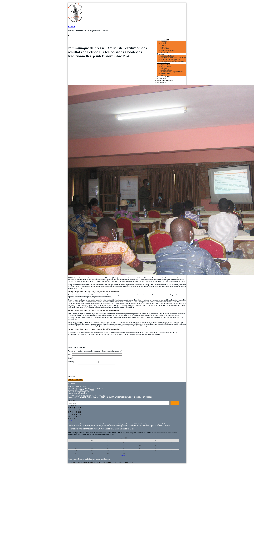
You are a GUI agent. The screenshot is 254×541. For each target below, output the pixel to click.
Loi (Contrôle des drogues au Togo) (172, 72)
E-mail (70, 358)
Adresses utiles (165, 73)
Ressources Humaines (167, 50)
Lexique (163, 75)
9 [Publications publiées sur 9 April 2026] (123, 448)
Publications (164, 68)
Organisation (165, 49)
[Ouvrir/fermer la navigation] (68, 35)
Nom (70, 354)
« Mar (70, 423)
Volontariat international (165, 80)
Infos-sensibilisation (163, 63)
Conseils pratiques (166, 70)
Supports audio (165, 65)
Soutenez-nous (161, 79)
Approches (164, 47)
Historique (164, 42)
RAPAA (71, 26)
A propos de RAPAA (163, 40)
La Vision (163, 43)
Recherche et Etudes (167, 56)
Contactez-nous (161, 82)
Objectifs (163, 45)
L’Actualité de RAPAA (163, 77)
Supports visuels (166, 66)
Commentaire (72, 378)
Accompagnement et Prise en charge (172, 61)
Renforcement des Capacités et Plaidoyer (173, 57)
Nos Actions (160, 54)
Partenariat (164, 52)
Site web (70, 362)
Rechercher (71, 403)
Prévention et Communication (170, 59)
